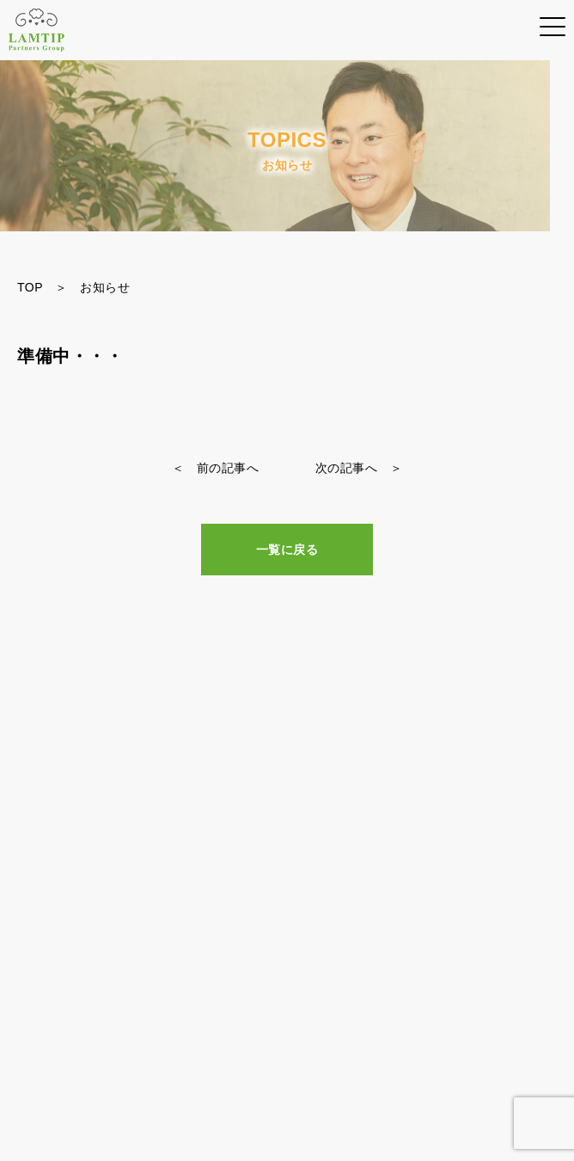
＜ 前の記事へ (216, 468)
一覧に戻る (287, 549)
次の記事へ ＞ (359, 468)
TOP (30, 287)
